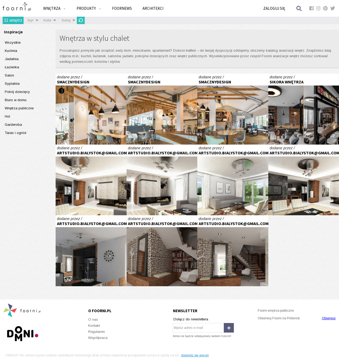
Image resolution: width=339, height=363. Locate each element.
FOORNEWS (122, 8)
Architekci (152, 8)
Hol (7, 116)
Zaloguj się (274, 8)
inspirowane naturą (91, 180)
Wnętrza (54, 8)
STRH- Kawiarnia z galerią (91, 109)
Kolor (47, 20)
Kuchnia (11, 51)
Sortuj (65, 20)
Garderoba (13, 125)
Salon (9, 75)
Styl (30, 20)
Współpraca (98, 338)
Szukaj (299, 8)
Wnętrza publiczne (19, 108)
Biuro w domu (15, 100)
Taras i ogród (15, 133)
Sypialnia (12, 84)
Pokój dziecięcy (17, 92)
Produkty (89, 8)
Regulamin (96, 332)
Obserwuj (329, 318)
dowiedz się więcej (195, 355)
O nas (93, 319)
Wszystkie (13, 42)
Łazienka (12, 67)
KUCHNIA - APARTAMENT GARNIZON (303, 109)
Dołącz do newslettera (190, 319)
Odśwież (81, 20)
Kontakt (94, 326)
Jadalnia (12, 59)
